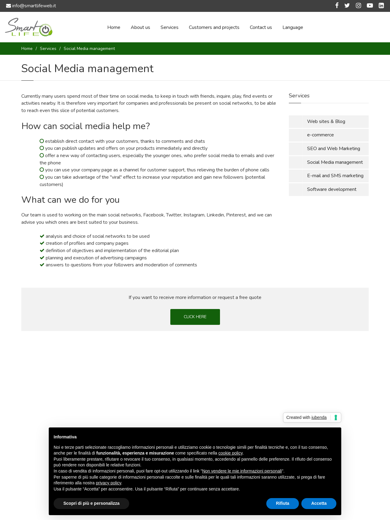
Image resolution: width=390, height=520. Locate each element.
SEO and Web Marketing (333, 148)
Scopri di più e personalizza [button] (91, 503)
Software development (331, 189)
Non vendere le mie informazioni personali (242, 471)
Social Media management (335, 162)
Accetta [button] (319, 503)
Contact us (261, 27)
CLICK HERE (195, 317)
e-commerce (320, 135)
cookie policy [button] (230, 453)
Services (170, 27)
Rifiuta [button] (282, 503)
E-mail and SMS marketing (335, 175)
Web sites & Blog (326, 121)
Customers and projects (214, 27)
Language (292, 27)
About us (140, 27)
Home (113, 27)
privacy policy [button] (108, 482)
